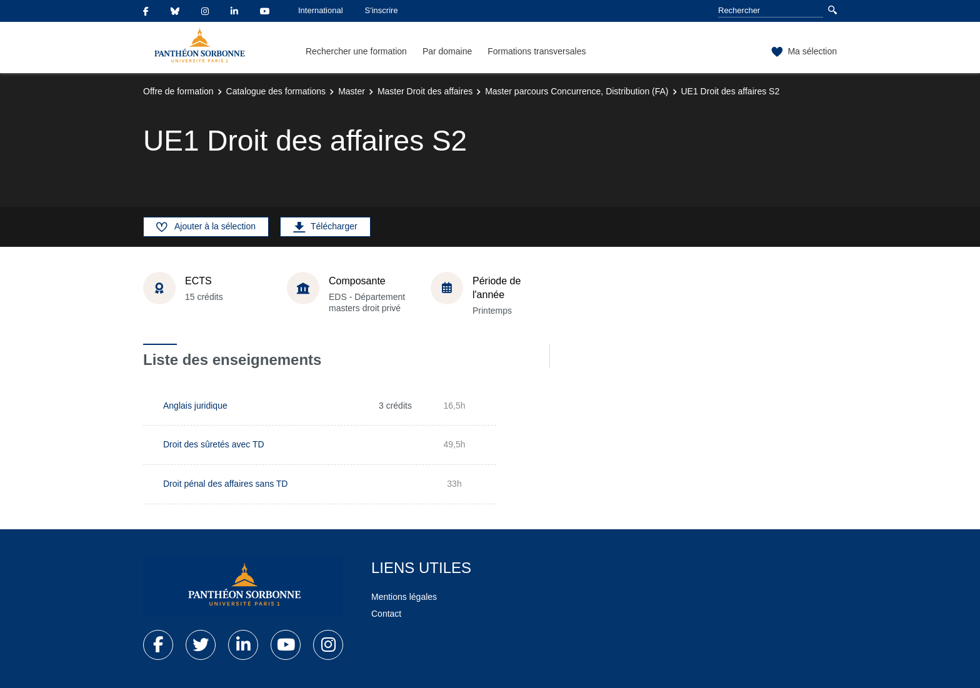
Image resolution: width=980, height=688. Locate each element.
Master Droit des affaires (425, 91)
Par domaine (447, 51)
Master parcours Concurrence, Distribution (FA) (576, 91)
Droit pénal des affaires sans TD (225, 484)
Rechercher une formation (356, 51)
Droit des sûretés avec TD (213, 444)
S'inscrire (381, 10)
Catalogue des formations (276, 91)
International (320, 10)
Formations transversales (537, 51)
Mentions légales (404, 597)
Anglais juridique (195, 406)
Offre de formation (178, 91)
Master (351, 91)
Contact (386, 614)
